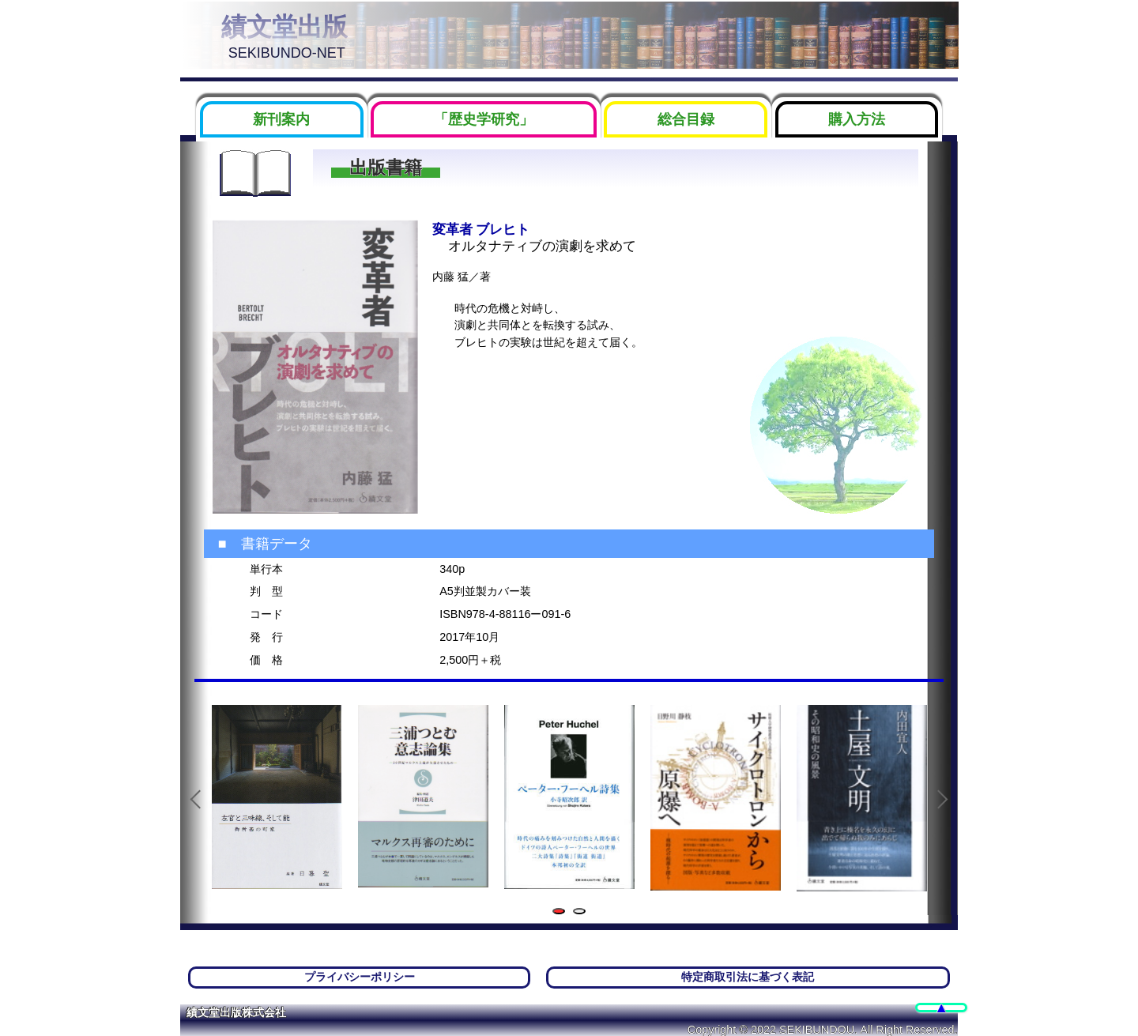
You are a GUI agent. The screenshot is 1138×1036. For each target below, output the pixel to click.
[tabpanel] (277, 797)
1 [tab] (561, 912)
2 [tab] (582, 912)
